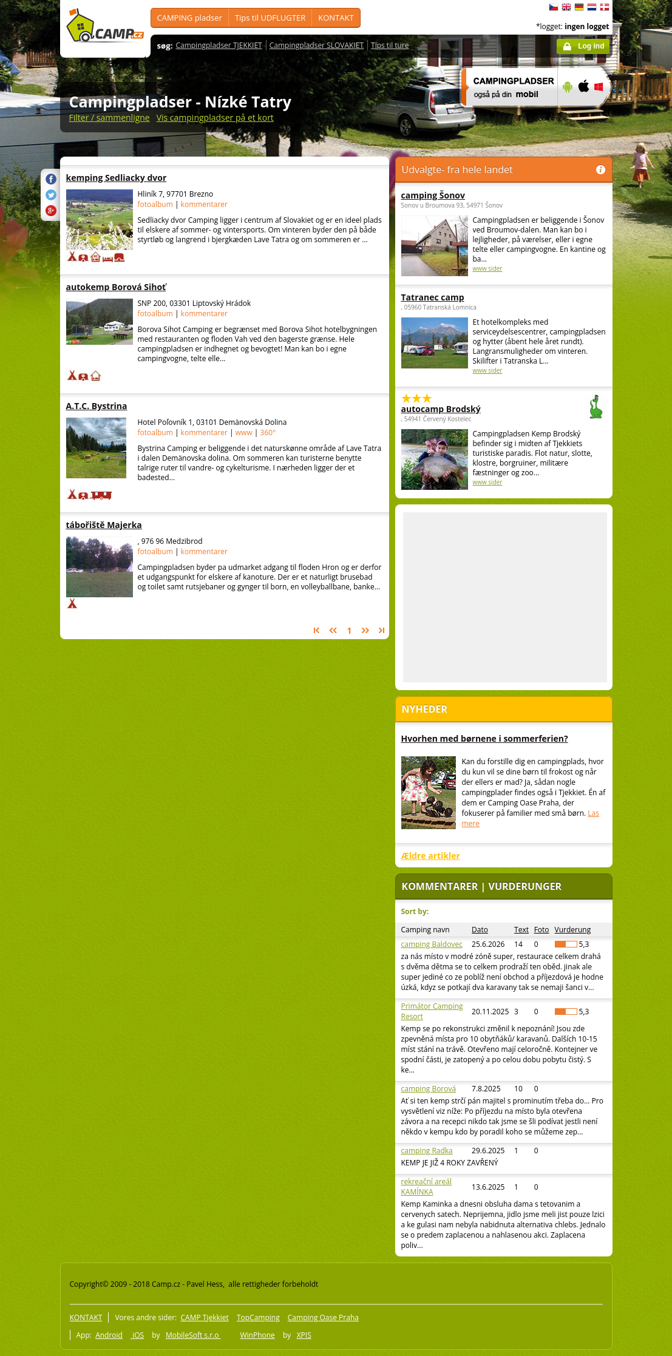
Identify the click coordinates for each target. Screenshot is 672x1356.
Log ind (591, 46)
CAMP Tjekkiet (204, 1317)
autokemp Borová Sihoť (141, 287)
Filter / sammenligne (109, 117)
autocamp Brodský (470, 409)
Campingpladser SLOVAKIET (317, 45)
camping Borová (428, 1088)
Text (521, 929)
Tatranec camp (432, 297)
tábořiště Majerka (141, 525)
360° (268, 432)
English (566, 7)
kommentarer (204, 204)
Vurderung (573, 929)
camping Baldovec (432, 944)
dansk (604, 7)
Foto (541, 929)
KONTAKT (335, 17)
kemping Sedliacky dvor (141, 177)
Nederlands (592, 7)
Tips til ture (390, 45)
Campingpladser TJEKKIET (218, 45)
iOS (137, 1335)
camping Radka (427, 1150)
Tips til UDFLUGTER (270, 17)
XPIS (304, 1335)
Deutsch (579, 7)
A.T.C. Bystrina (141, 406)
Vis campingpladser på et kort (215, 117)
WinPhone (257, 1335)
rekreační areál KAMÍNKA (426, 1186)
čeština (553, 7)
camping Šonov (433, 195)
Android (109, 1335)
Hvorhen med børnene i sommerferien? (484, 738)
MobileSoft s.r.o (193, 1335)
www (244, 432)
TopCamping (258, 1317)
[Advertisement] (505, 597)
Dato (480, 929)
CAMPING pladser (189, 17)
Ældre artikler (430, 855)
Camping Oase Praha (323, 1317)
